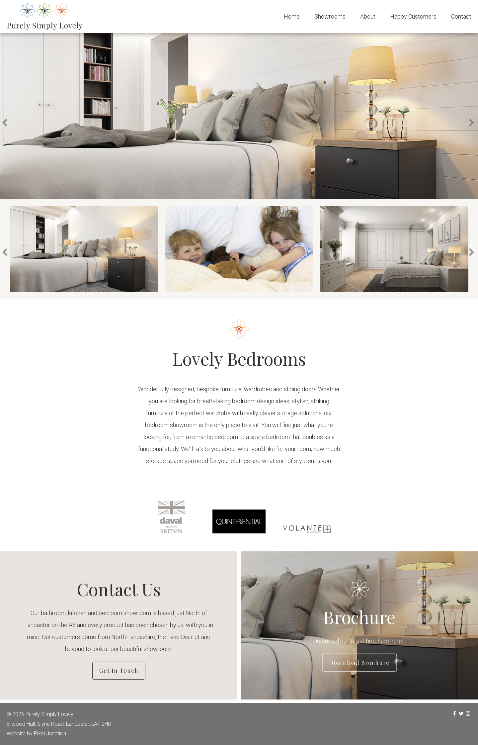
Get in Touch (118, 671)
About (367, 16)
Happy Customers (413, 16)
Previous (6, 123)
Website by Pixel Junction (36, 733)
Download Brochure (359, 662)
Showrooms (330, 16)
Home (292, 16)
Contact (461, 16)
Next (472, 123)
